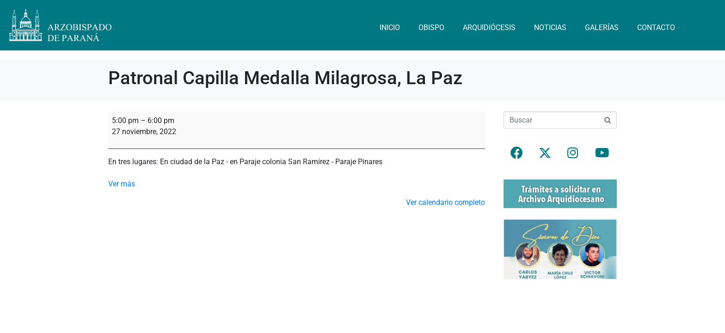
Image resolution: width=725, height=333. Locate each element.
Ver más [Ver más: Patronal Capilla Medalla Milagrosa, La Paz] (121, 183)
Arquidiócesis (489, 27)
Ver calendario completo (445, 202)
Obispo (431, 27)
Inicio (390, 27)
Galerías (602, 27)
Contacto (656, 27)
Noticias (550, 27)
